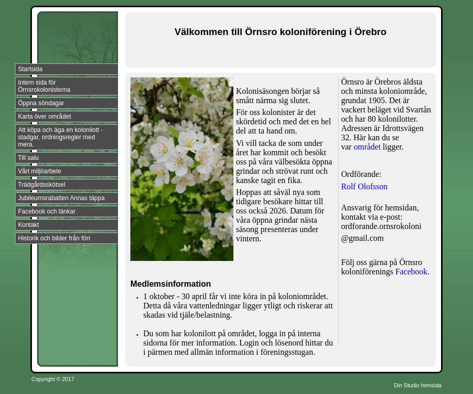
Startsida (30, 69)
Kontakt (28, 224)
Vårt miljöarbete (39, 171)
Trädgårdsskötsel (41, 184)
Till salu (28, 157)
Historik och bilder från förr (54, 238)
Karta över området (44, 116)
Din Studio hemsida (418, 385)
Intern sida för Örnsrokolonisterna (44, 86)
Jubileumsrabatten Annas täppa (61, 198)
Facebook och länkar (46, 211)
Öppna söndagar (41, 103)
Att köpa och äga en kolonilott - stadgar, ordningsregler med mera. (60, 137)
